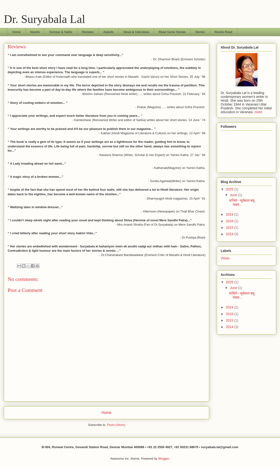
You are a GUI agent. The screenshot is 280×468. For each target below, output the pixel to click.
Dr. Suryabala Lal (44, 19)
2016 (230, 221)
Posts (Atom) (116, 425)
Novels (35, 32)
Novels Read (223, 32)
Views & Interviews (136, 32)
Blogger (163, 458)
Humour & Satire (60, 32)
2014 (230, 234)
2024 (230, 214)
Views (225, 258)
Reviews (88, 32)
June (234, 195)
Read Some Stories (172, 32)
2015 (230, 227)
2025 (230, 189)
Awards (108, 32)
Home (16, 32)
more (258, 112)
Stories (200, 32)
